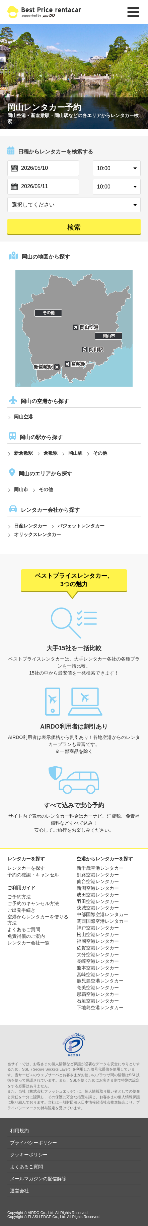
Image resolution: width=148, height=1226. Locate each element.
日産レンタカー (30, 525)
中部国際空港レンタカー (102, 914)
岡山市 (21, 489)
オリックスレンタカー (37, 534)
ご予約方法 (19, 896)
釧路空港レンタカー (98, 874)
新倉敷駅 (23, 453)
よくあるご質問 (23, 929)
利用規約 (19, 1130)
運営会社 (19, 1190)
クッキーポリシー (29, 1154)
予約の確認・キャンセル (33, 874)
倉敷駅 (51, 453)
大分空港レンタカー (98, 954)
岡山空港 (23, 416)
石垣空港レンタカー (98, 1000)
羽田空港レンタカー (98, 901)
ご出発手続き (21, 910)
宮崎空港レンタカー (98, 974)
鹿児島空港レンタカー (100, 980)
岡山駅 (75, 453)
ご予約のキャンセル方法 (33, 903)
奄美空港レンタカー (98, 987)
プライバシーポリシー (33, 1142)
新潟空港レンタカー (98, 888)
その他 (100, 453)
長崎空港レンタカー (98, 961)
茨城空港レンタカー (98, 907)
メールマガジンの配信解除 (38, 1178)
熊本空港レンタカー (98, 967)
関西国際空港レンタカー (102, 921)
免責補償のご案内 (26, 936)
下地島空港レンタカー (100, 1007)
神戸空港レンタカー (98, 927)
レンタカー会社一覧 (28, 942)
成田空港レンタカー (98, 894)
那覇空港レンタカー (98, 994)
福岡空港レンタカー (98, 941)
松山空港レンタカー (98, 934)
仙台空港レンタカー (98, 881)
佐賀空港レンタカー (98, 947)
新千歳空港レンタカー (100, 868)
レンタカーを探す (26, 868)
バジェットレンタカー (81, 525)
